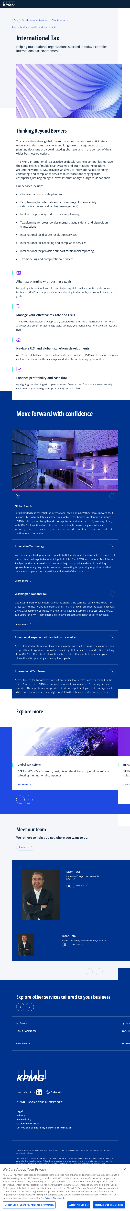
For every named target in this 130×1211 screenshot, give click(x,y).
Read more (21, 1043)
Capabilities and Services (34, 20)
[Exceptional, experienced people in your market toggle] (112, 637)
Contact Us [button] (24, 847)
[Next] (28, 800)
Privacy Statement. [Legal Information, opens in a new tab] (55, 1198)
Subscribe (54, 1092)
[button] (125, 4)
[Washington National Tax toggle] (112, 594)
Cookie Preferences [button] (28, 1123)
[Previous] (20, 800)
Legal (19, 1111)
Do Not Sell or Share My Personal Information (44, 1127)
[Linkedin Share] (39, 1092)
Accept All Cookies (79, 1204)
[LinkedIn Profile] (64, 944)
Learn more (23, 581)
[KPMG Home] (9, 4)
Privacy (20, 1115)
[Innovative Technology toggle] (112, 546)
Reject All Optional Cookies (108, 1204)
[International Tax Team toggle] (112, 671)
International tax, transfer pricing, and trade (34, 27)
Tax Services (58, 20)
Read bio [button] (79, 885)
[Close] (124, 1169)
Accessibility (23, 1119)
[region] (65, 1187)
